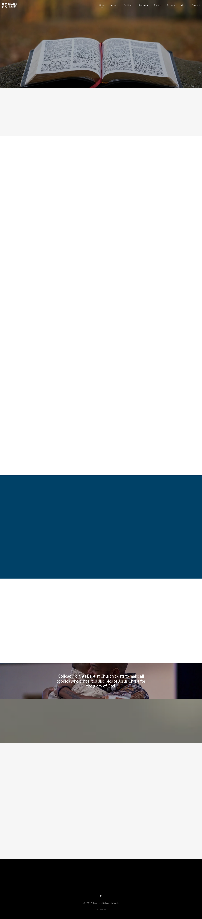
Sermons (171, 5)
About (114, 5)
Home (102, 5)
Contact (196, 5)
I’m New (128, 5)
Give (183, 5)
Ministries (143, 5)
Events (157, 5)
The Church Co (101, 909)
